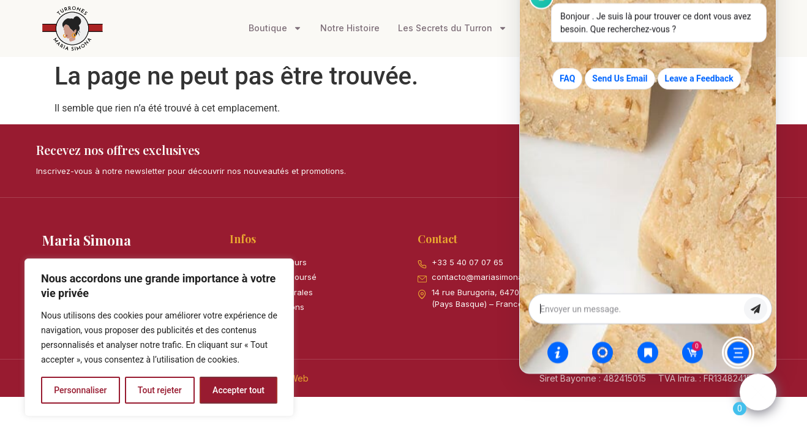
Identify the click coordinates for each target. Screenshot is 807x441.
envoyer (755, 317)
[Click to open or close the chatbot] (758, 400)
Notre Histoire (350, 28)
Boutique (275, 28)
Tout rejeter (160, 390)
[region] (159, 337)
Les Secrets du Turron (452, 28)
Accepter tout (238, 390)
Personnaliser (80, 390)
